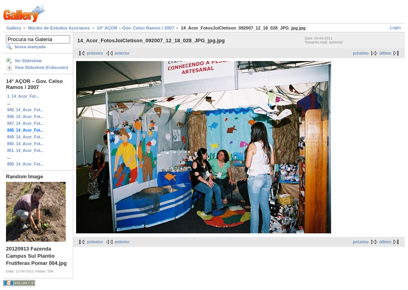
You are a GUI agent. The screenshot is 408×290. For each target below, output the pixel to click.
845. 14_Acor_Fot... (25, 110)
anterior (122, 53)
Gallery (13, 28)
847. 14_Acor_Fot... (25, 123)
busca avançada (30, 47)
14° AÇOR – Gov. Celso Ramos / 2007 (135, 28)
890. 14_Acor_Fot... (25, 164)
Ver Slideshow (28, 61)
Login (395, 28)
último (385, 53)
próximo (361, 53)
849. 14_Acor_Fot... (25, 137)
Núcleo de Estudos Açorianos (59, 28)
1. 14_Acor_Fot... (23, 96)
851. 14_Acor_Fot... (25, 150)
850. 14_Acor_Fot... (25, 144)
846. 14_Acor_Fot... (25, 116)
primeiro (95, 53)
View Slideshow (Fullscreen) (41, 67)
